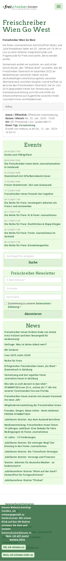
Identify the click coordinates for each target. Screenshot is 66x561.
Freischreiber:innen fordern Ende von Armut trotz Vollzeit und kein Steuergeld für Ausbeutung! (30, 335)
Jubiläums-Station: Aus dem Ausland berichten (32, 419)
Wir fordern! (11, 349)
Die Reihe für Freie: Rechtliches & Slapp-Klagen (32, 224)
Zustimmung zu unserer (28, 305)
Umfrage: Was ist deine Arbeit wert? (25, 344)
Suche (33, 262)
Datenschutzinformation (19, 504)
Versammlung (27, 125)
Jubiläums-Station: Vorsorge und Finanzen (29, 457)
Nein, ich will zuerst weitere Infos (17, 541)
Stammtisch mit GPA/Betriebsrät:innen (27, 176)
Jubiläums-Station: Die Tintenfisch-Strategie (31, 451)
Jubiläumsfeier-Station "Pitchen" (23, 480)
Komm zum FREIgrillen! (18, 154)
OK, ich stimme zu (13, 550)
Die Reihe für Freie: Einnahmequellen (26, 245)
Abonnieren (33, 314)
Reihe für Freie (13, 360)
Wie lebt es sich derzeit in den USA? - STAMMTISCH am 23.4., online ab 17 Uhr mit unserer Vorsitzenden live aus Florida (30, 387)
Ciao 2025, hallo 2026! (17, 355)
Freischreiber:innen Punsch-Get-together (29, 193)
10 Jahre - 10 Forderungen (20, 437)
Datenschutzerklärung (15, 535)
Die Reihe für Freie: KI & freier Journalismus (30, 215)
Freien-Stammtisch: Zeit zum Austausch (28, 185)
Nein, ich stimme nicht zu (18, 557)
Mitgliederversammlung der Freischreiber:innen (32, 405)
